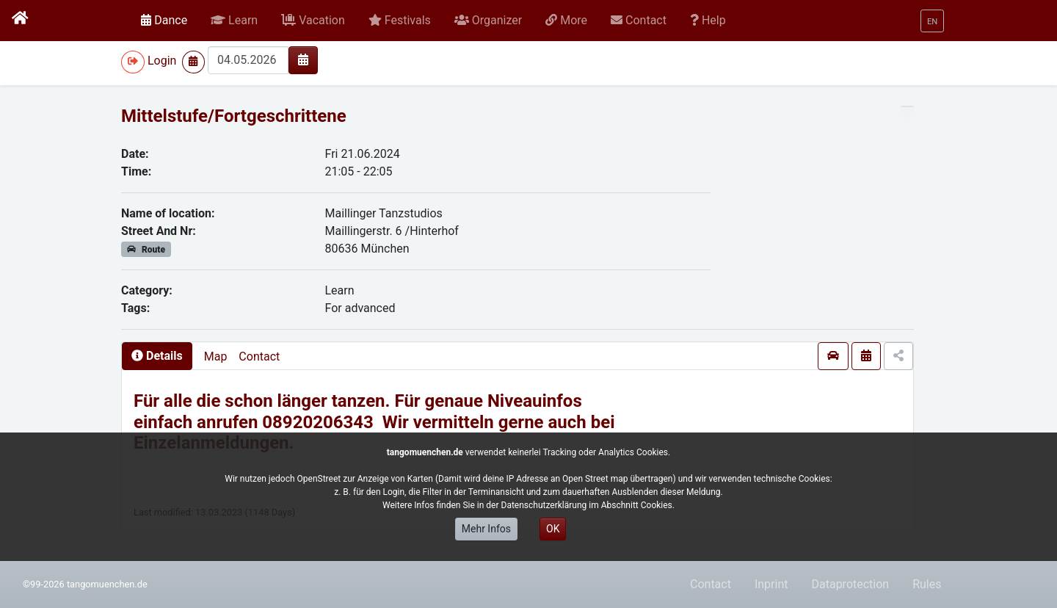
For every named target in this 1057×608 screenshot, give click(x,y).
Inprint (771, 584)
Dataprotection (850, 584)
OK (552, 529)
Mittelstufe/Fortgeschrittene (233, 116)
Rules (926, 584)
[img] (303, 59)
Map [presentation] (216, 356)
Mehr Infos (486, 529)
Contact (259, 356)
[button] (234, 20)
